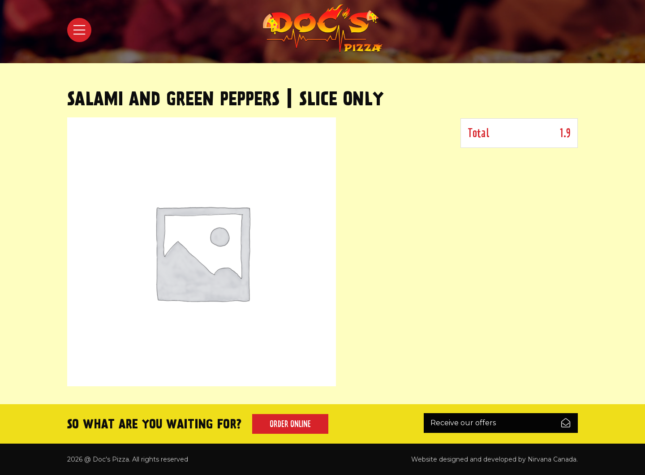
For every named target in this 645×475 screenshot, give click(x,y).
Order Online (290, 424)
